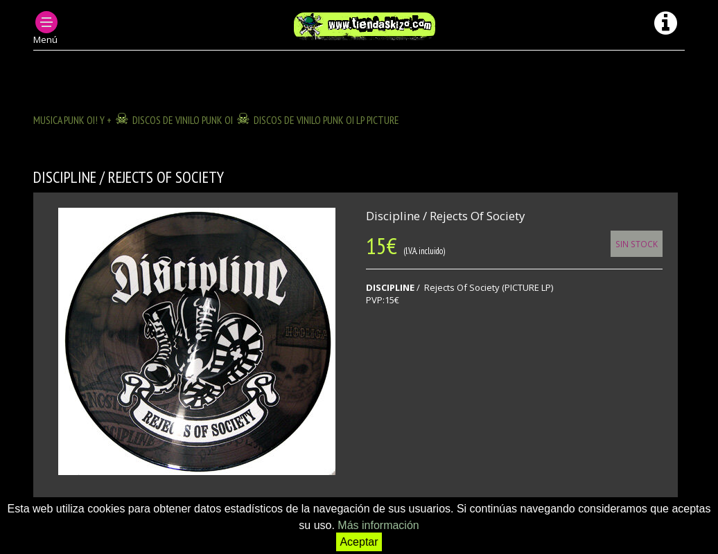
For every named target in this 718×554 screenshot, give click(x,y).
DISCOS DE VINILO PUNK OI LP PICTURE (326, 120)
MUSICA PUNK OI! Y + (72, 120)
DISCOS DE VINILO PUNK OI (182, 120)
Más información (378, 525)
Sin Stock (636, 243)
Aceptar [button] (359, 542)
